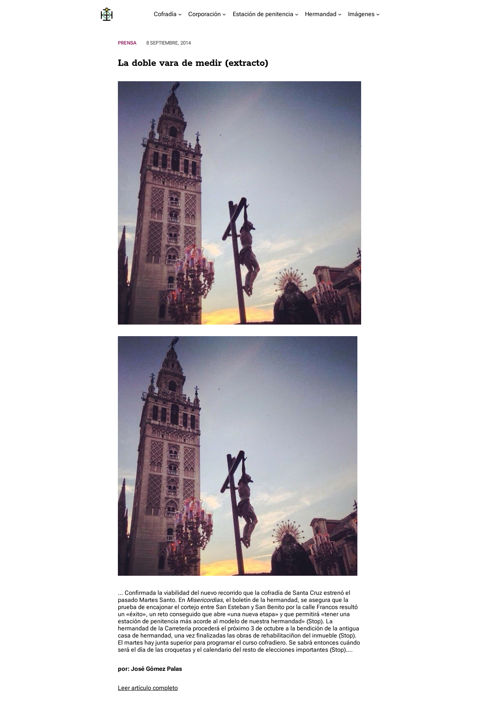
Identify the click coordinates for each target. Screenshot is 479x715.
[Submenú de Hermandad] (340, 14)
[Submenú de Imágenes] (378, 14)
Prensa (127, 43)
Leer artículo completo (148, 687)
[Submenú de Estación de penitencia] (297, 14)
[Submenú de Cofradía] (180, 14)
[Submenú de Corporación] (224, 14)
